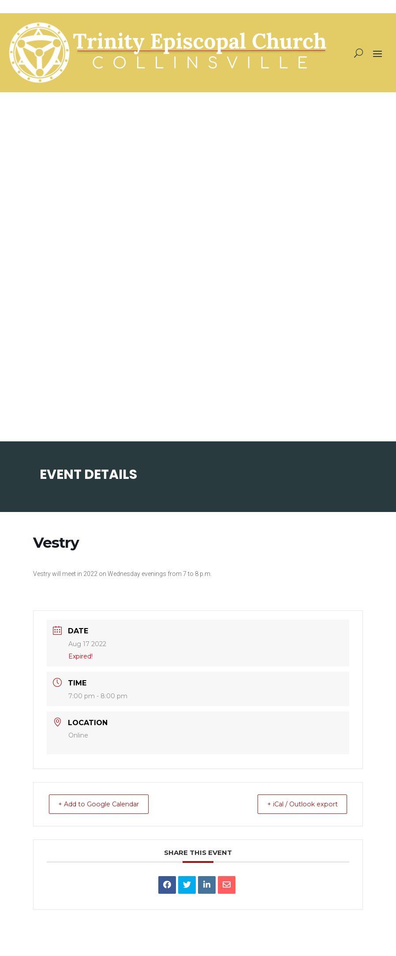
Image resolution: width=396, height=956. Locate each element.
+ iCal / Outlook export (296, 804)
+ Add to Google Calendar (105, 804)
